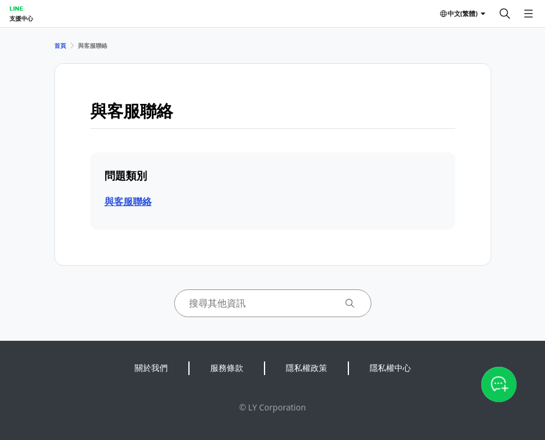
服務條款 (226, 367)
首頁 (60, 45)
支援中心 (21, 18)
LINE (16, 8)
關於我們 (151, 367)
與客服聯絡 (128, 201)
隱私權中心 (390, 367)
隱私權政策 (306, 367)
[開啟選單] (528, 13)
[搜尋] (505, 13)
